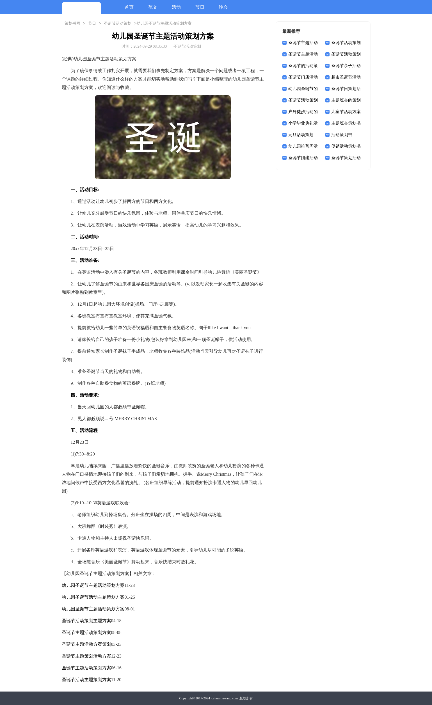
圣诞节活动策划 (117, 23)
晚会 (223, 7)
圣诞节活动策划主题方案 (86, 620)
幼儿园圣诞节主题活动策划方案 (93, 585)
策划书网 (72, 23)
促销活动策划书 (346, 146)
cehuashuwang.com (224, 698)
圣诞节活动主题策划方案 (86, 679)
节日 (199, 7)
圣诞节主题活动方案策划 (86, 644)
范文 (152, 7)
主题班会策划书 (346, 123)
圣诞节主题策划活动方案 (86, 656)
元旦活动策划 (301, 134)
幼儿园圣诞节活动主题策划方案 (93, 597)
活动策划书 (341, 134)
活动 (176, 7)
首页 (129, 7)
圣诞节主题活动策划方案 (86, 632)
